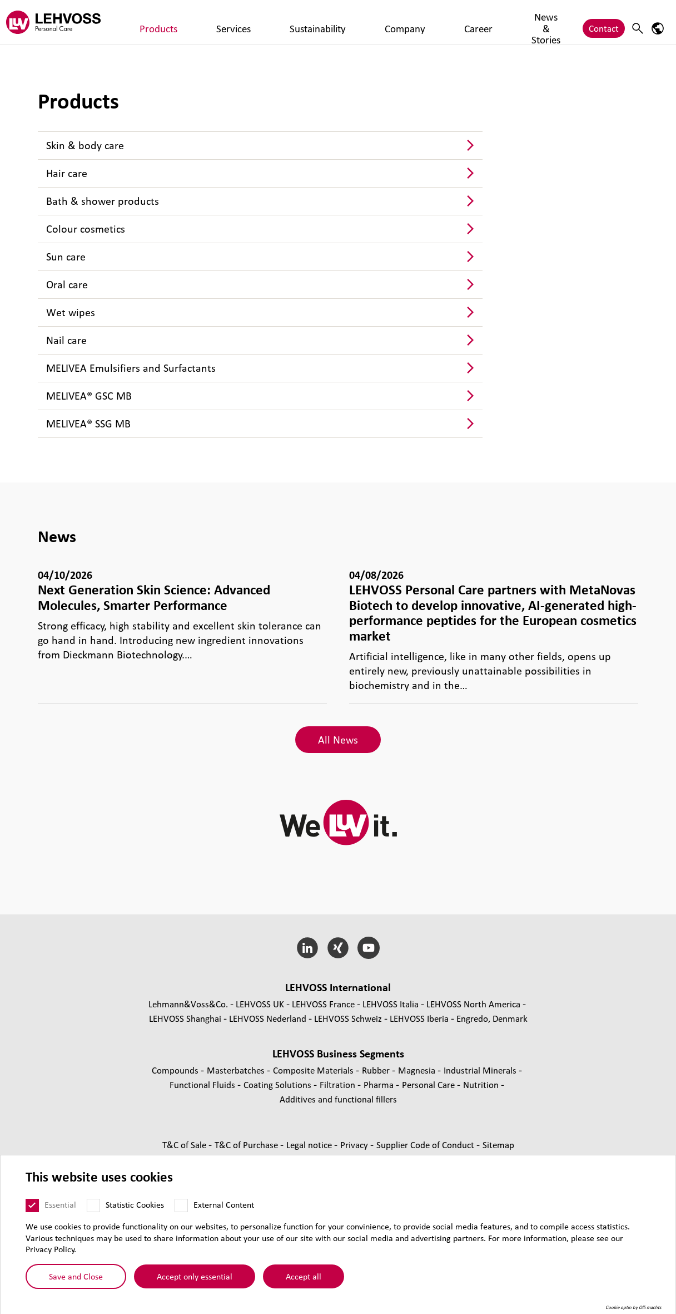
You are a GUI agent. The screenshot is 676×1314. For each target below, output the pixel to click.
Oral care (67, 284)
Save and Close (76, 1276)
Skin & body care (85, 145)
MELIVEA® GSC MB (89, 396)
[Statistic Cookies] (93, 1205)
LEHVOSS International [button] (338, 987)
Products (148, 22)
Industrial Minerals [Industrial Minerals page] (481, 1070)
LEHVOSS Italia (390, 1003)
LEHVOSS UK (260, 1003)
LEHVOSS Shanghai (185, 1018)
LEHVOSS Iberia (419, 1018)
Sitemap (498, 1144)
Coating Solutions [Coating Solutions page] (278, 1084)
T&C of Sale (185, 1144)
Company (304, 22)
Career (347, 22)
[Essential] (32, 1205)
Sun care (66, 256)
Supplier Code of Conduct (426, 1144)
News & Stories (401, 22)
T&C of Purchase (247, 1144)
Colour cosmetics (85, 229)
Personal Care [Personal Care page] (429, 1084)
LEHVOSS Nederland (267, 1018)
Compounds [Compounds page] (176, 1070)
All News (338, 740)
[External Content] (181, 1205)
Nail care (66, 340)
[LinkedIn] (307, 948)
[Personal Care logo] (58, 22)
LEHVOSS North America (473, 1003)
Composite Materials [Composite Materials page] (314, 1070)
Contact (604, 22)
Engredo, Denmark (492, 1018)
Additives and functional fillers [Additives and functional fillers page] (338, 1099)
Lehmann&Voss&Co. (188, 1003)
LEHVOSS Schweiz (348, 1018)
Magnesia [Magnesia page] (418, 1070)
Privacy (355, 1144)
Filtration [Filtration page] (338, 1084)
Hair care (66, 173)
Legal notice (310, 1144)
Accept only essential (194, 1276)
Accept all (303, 1276)
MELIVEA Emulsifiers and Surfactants (131, 368)
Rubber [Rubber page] (377, 1070)
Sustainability (247, 22)
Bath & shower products (102, 201)
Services (193, 22)
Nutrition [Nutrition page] (482, 1084)
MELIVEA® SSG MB (88, 423)
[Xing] (338, 948)
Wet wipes (70, 312)
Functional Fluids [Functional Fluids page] (203, 1084)
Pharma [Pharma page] (380, 1084)
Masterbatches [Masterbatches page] (237, 1070)
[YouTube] (368, 948)
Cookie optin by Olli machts (633, 1307)
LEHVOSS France (323, 1003)
